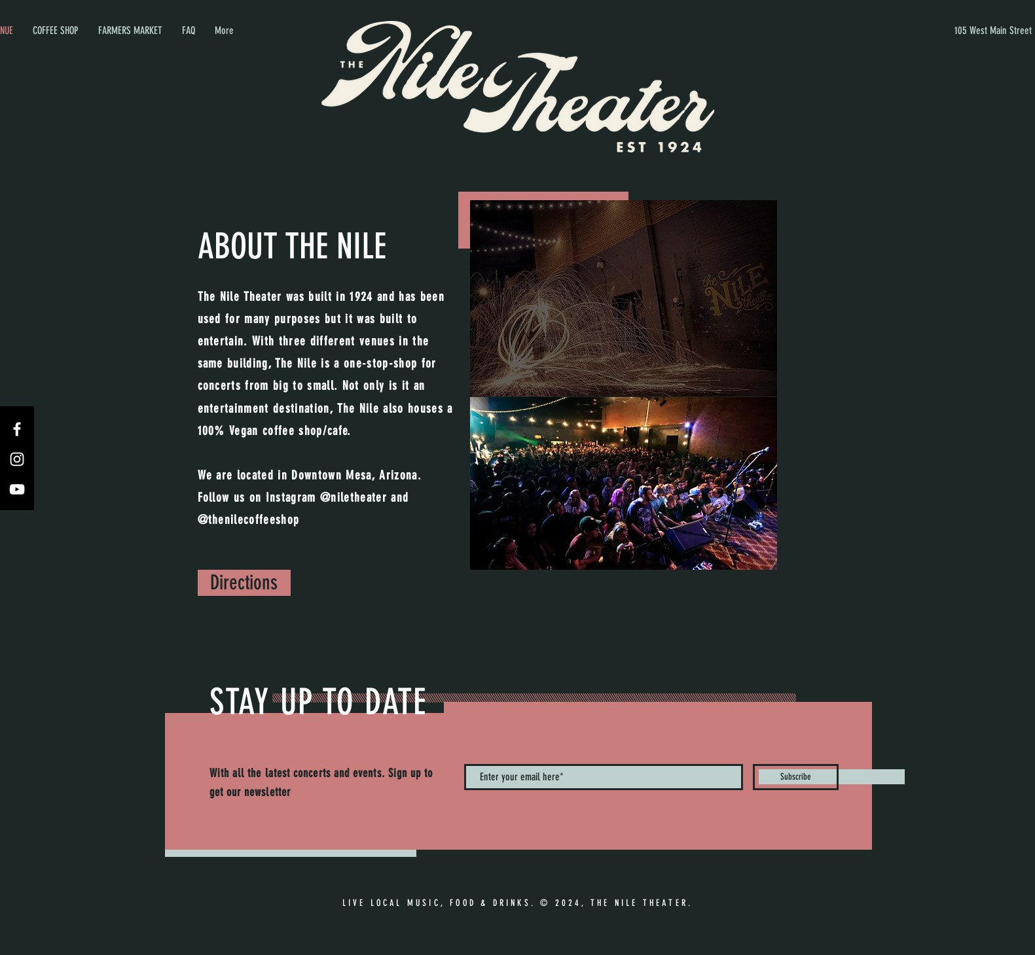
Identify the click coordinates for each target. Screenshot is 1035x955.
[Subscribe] (796, 777)
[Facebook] (17, 429)
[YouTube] (17, 489)
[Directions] (244, 583)
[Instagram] (17, 459)
